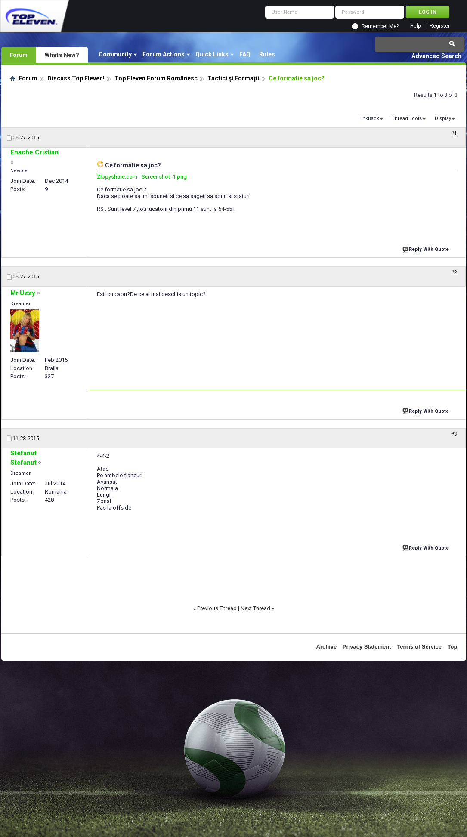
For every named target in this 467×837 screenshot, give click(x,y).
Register (440, 26)
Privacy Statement (367, 646)
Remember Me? (380, 26)
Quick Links (212, 54)
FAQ (245, 54)
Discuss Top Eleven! (76, 78)
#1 (454, 133)
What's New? (62, 54)
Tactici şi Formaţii (233, 78)
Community (115, 54)
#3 (454, 434)
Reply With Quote (426, 248)
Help (415, 26)
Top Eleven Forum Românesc (156, 78)
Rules (267, 54)
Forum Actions (163, 54)
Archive (326, 646)
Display (443, 118)
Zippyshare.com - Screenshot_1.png (142, 176)
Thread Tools (407, 118)
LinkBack (369, 118)
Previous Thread (217, 608)
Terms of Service (419, 646)
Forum (19, 54)
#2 (454, 272)
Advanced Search (436, 56)
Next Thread (255, 608)
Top (453, 646)
